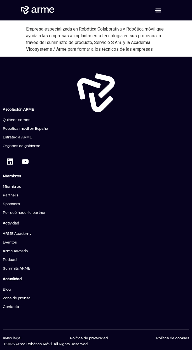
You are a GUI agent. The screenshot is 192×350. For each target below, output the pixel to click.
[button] (158, 10)
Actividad (11, 223)
